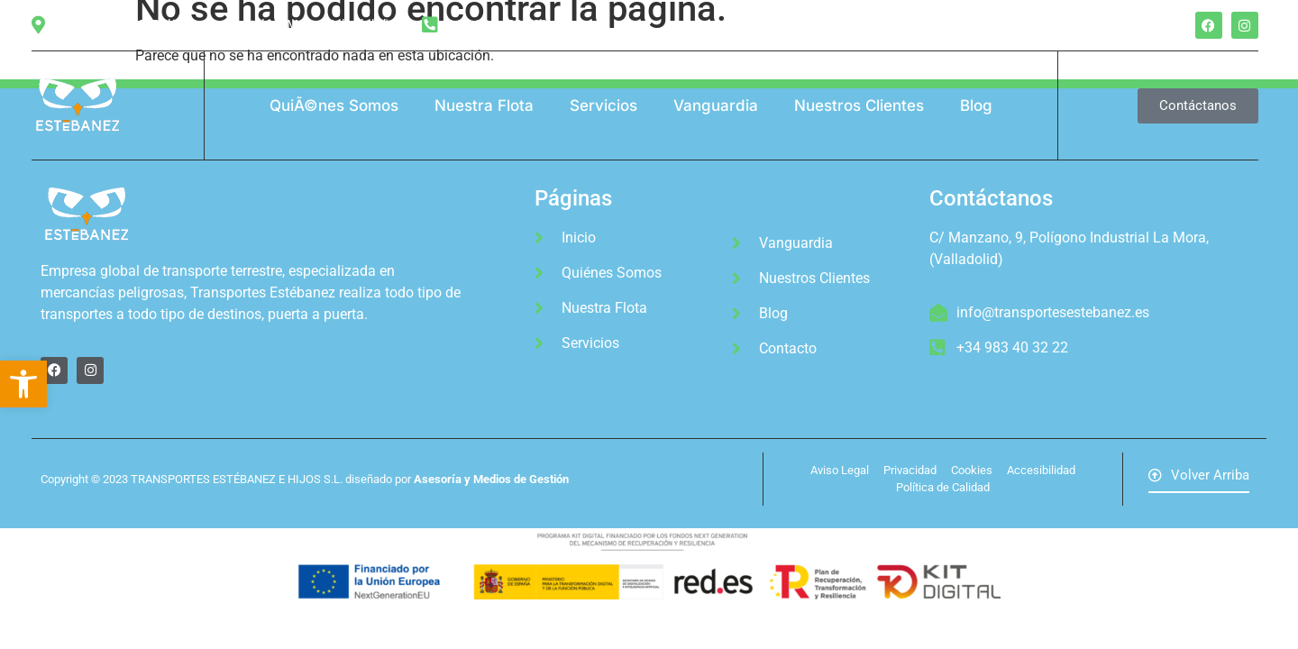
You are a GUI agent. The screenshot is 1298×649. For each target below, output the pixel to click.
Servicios (603, 105)
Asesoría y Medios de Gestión (491, 479)
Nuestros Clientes (859, 105)
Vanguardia (715, 105)
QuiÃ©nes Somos (334, 105)
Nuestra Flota (484, 105)
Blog (976, 105)
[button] (23, 384)
